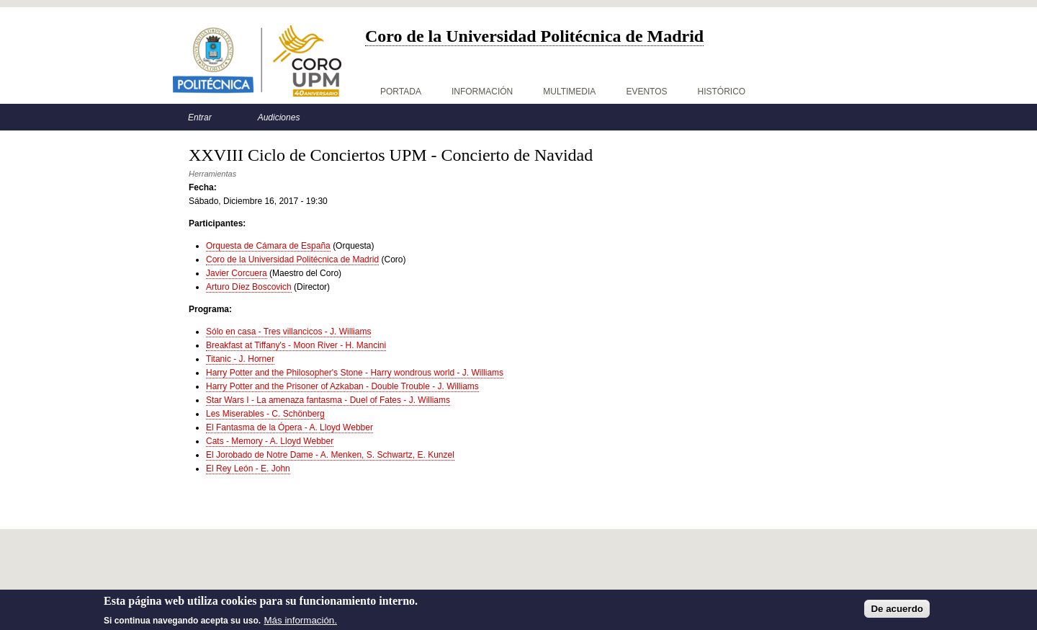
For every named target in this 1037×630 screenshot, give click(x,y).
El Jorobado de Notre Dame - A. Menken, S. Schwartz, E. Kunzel (330, 455)
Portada (400, 91)
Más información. (300, 622)
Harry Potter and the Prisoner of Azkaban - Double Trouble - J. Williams (342, 386)
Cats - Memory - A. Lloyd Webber (269, 441)
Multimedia (569, 91)
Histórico (722, 91)
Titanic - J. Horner (240, 359)
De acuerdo (897, 610)
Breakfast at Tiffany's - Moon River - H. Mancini (296, 345)
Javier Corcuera (236, 273)
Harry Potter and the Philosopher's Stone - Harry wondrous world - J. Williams (354, 373)
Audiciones (279, 117)
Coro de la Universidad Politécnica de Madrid (292, 259)
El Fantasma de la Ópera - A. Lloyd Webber (289, 427)
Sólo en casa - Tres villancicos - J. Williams (288, 332)
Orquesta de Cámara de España (268, 246)
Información (482, 91)
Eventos (646, 91)
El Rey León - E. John (248, 468)
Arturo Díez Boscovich (249, 287)
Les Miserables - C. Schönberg (265, 414)
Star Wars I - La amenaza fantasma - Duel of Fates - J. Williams (328, 400)
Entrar (200, 117)
